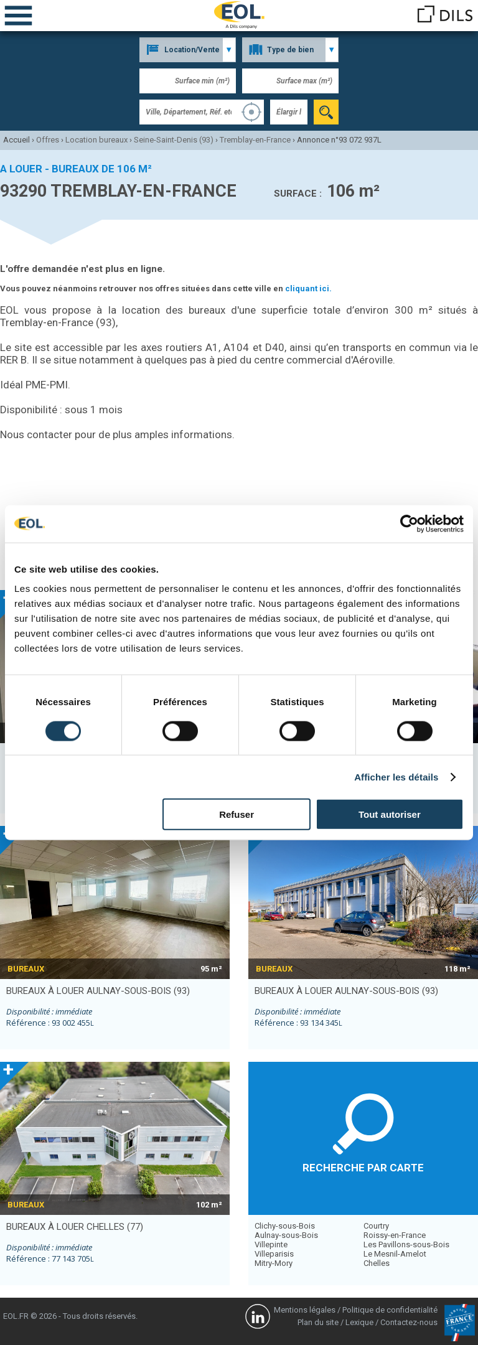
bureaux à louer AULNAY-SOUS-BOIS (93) (98, 990)
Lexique (359, 1322)
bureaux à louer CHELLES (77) (74, 1226)
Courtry (376, 1225)
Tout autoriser (389, 814)
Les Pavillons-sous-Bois (406, 1244)
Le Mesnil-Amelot (394, 1253)
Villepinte (271, 1244)
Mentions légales (304, 1310)
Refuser (236, 814)
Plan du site (318, 1322)
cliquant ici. (308, 288)
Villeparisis (274, 1253)
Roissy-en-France (394, 1235)
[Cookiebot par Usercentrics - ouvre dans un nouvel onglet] (409, 523)
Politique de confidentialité (390, 1310)
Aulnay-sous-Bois (286, 1235)
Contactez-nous (409, 1322)
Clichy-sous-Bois (285, 1225)
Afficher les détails (396, 776)
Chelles (376, 1263)
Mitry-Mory (274, 1263)
